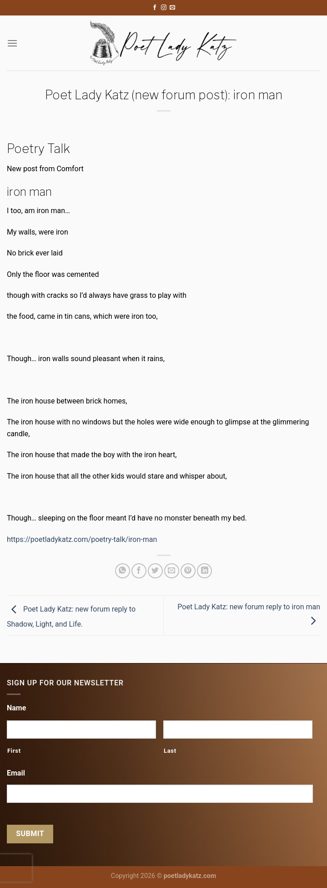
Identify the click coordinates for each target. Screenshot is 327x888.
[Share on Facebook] (138, 570)
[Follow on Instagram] (163, 8)
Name (16, 708)
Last (170, 750)
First (14, 750)
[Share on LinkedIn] (204, 570)
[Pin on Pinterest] (188, 570)
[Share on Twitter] (155, 570)
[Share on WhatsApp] (122, 570)
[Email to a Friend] (171, 570)
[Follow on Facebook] (154, 8)
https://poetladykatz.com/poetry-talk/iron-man (82, 539)
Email (16, 773)
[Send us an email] (172, 8)
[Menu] (12, 43)
